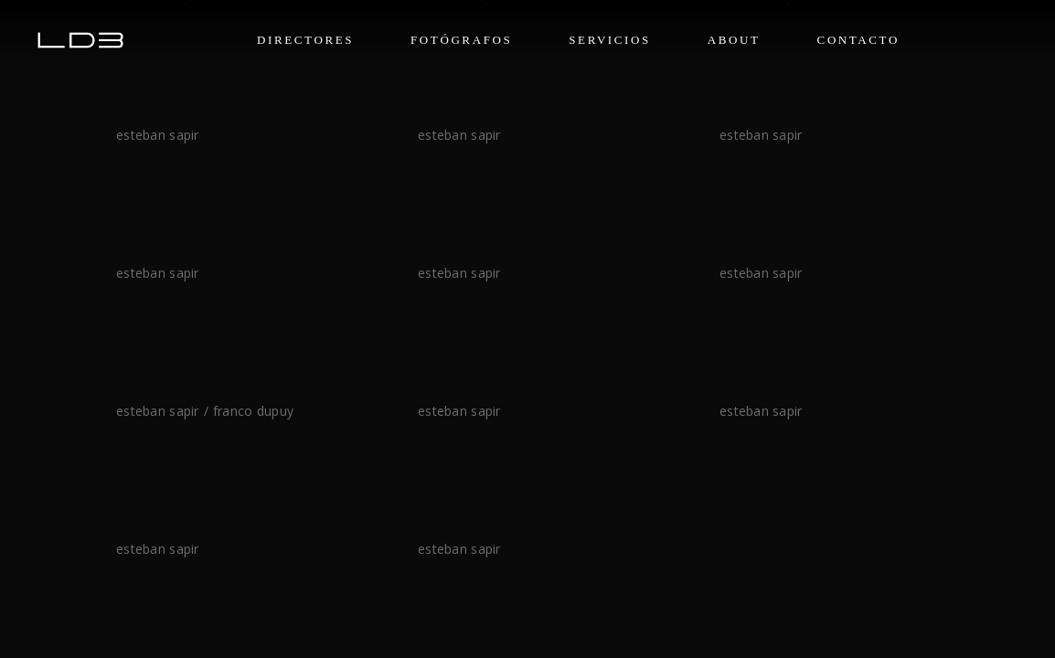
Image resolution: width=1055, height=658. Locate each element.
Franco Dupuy (253, 410)
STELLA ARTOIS (775, 246)
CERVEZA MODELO (484, 246)
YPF (130, 108)
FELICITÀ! (455, 384)
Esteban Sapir (157, 134)
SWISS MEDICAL (174, 522)
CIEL (435, 108)
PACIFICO (150, 384)
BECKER (145, 246)
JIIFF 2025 (453, 522)
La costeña (765, 384)
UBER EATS (759, 108)
